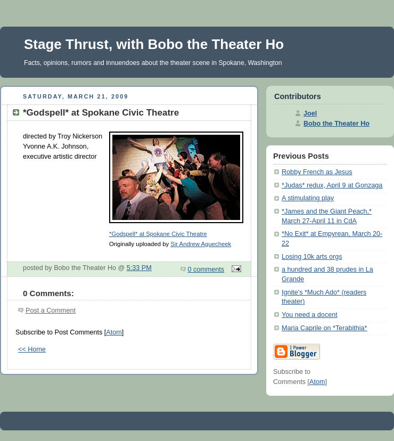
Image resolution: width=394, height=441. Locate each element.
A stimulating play (308, 198)
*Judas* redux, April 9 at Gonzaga (332, 185)
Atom (113, 332)
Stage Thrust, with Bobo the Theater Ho (154, 44)
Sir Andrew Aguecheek (200, 244)
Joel (310, 113)
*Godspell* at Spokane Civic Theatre (158, 234)
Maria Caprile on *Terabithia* (324, 328)
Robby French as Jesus (317, 172)
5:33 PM (139, 268)
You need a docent (310, 314)
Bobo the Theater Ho (336, 123)
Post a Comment (51, 310)
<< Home (32, 349)
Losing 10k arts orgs (312, 256)
